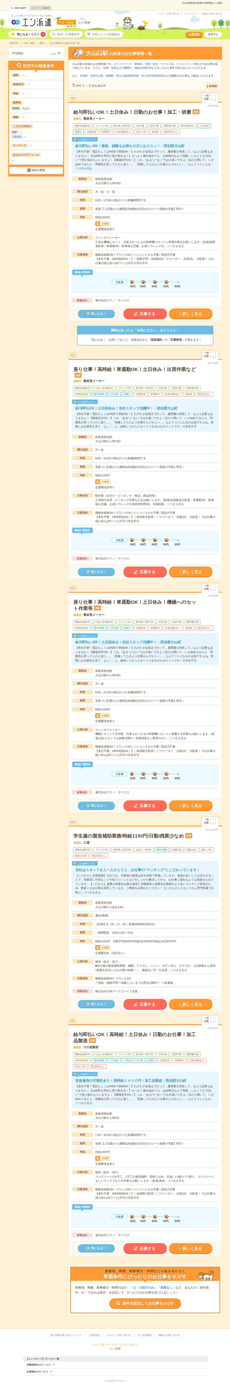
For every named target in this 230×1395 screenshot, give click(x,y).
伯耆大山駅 (96, 75)
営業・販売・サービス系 (159, 64)
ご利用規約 (94, 1335)
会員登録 (194, 34)
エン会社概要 (144, 1335)
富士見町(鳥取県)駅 (152, 75)
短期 (105, 67)
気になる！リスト (31, 34)
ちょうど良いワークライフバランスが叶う (32, 15)
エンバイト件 (40, 8)
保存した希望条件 (68, 34)
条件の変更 (38, 170)
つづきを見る (83, 168)
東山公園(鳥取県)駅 (127, 75)
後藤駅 (110, 75)
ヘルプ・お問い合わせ (168, 14)
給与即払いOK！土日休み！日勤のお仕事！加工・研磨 (132, 112)
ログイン (213, 34)
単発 (113, 67)
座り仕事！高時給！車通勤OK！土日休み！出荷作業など (134, 369)
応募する (147, 314)
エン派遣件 (18, 8)
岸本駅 (84, 75)
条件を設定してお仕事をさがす (148, 1303)
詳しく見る (192, 314)
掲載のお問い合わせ (212, 14)
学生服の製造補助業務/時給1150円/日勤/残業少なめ (128, 836)
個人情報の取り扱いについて (65, 1335)
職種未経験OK (143, 67)
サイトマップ (190, 14)
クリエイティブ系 (186, 64)
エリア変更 (84, 22)
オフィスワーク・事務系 (128, 64)
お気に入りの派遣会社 (106, 34)
